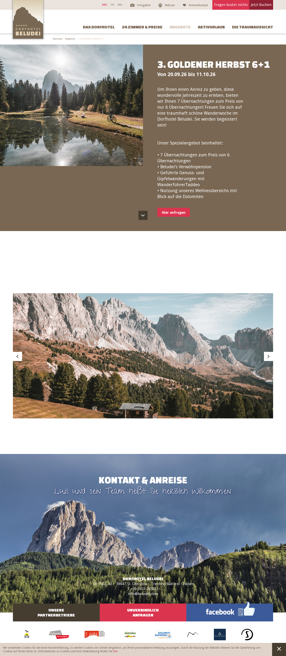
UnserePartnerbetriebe (56, 612)
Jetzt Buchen (261, 5)
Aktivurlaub (211, 27)
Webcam (170, 5)
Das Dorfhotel (99, 27)
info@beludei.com (143, 594)
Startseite (57, 39)
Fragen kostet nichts (231, 5)
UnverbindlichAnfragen (143, 612)
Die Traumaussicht (252, 27)
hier (115, 651)
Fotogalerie (144, 5)
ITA (112, 4)
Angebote (180, 27)
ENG (120, 4)
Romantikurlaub (198, 5)
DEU (104, 4)
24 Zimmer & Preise (142, 27)
